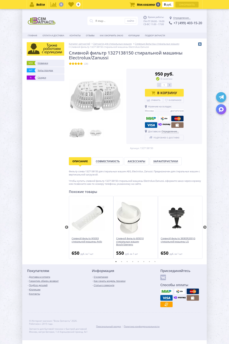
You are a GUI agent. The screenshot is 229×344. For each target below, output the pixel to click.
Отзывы (90, 35)
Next (205, 227)
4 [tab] (133, 261)
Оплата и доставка (53, 35)
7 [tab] (149, 261)
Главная (32, 35)
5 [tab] (138, 261)
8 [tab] (155, 261)
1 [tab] (116, 261)
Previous (66, 227)
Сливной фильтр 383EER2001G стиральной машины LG (178, 240)
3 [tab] (127, 261)
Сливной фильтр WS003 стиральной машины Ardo (87, 240)
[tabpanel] (91, 227)
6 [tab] (144, 261)
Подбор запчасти (155, 35)
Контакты (75, 35)
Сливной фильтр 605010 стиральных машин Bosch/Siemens (130, 241)
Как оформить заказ (111, 35)
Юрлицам (134, 35)
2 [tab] (121, 261)
